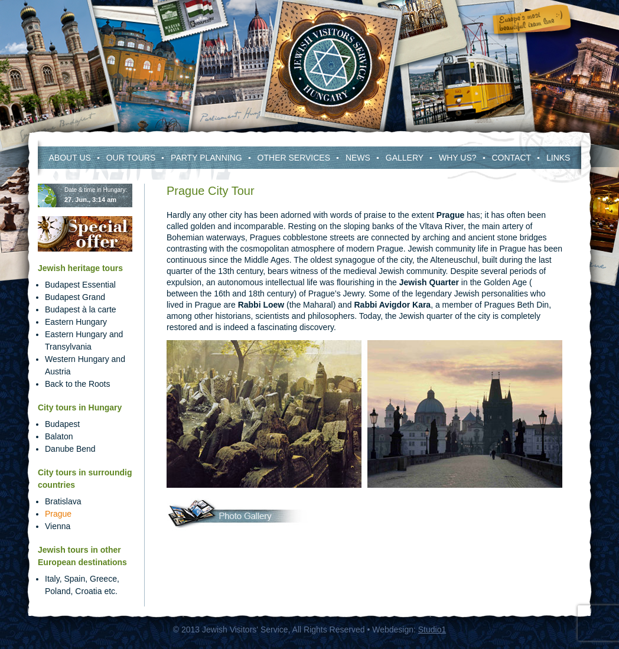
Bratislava (63, 501)
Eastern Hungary (76, 322)
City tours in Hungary (80, 407)
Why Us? (458, 157)
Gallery (404, 157)
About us (70, 157)
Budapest (62, 424)
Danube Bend (70, 449)
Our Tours (131, 157)
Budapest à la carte (80, 309)
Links (558, 157)
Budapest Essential (80, 284)
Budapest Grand (75, 297)
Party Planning (206, 157)
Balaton (59, 436)
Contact (511, 157)
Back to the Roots (77, 384)
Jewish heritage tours (80, 268)
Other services (294, 157)
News (358, 157)
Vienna (57, 526)
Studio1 (432, 629)
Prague (58, 513)
